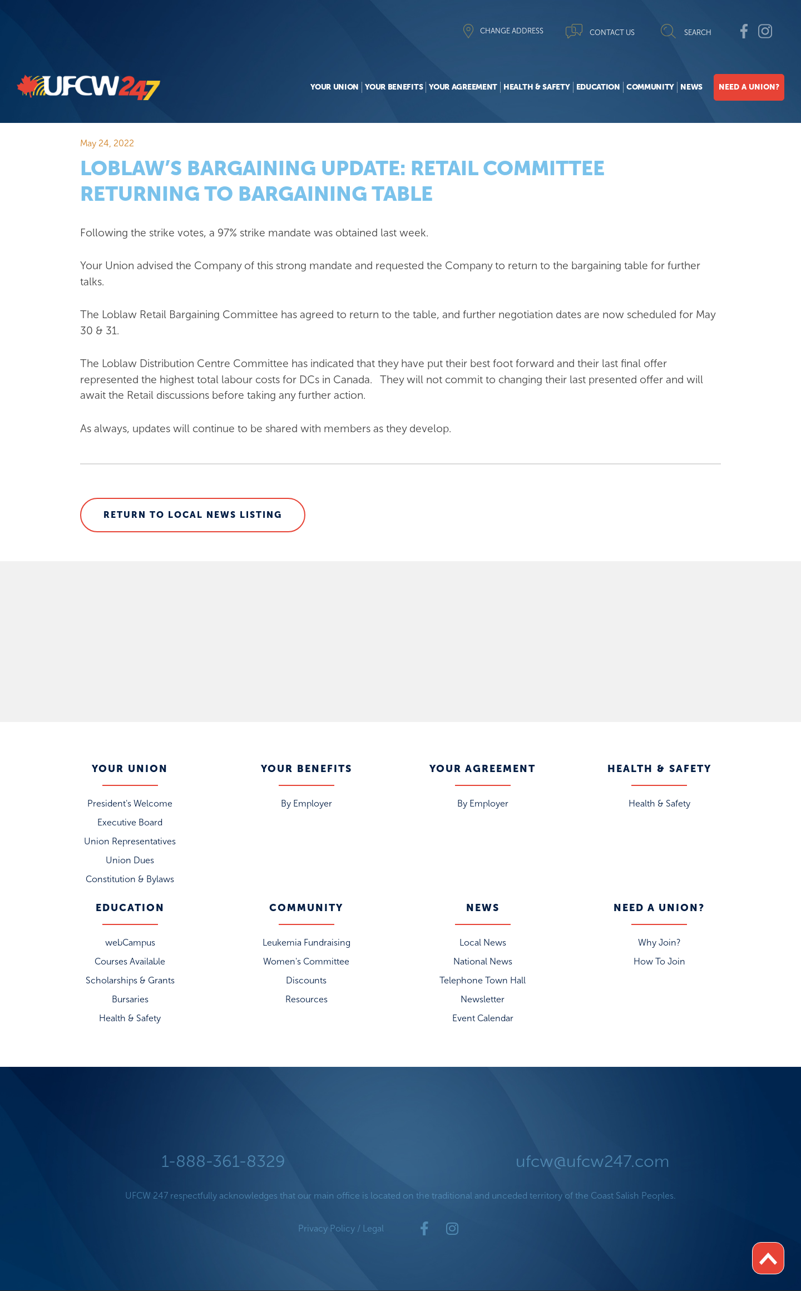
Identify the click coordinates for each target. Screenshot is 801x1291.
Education (598, 87)
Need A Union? (749, 87)
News (691, 87)
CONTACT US (612, 32)
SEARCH (697, 32)
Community (650, 87)
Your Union (334, 87)
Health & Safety (536, 87)
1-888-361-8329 (223, 1161)
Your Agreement (463, 87)
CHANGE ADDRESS (511, 31)
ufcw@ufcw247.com (592, 1161)
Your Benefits (394, 87)
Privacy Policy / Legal (341, 1228)
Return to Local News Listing (192, 515)
